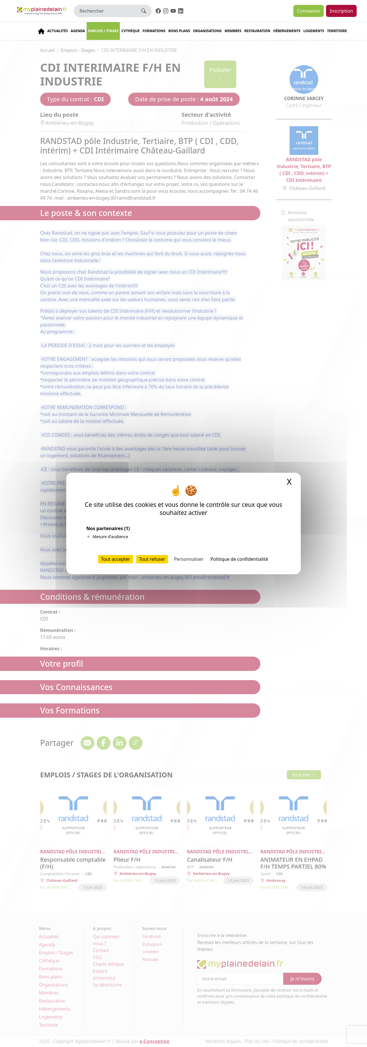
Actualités (57, 30)
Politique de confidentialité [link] (239, 559)
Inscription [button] (341, 11)
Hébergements (286, 30)
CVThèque (130, 30)
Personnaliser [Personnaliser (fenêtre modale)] (189, 559)
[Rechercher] (105, 11)
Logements (313, 30)
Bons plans (179, 30)
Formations (153, 30)
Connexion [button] (308, 11)
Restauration (257, 30)
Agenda (78, 30)
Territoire (337, 30)
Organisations (207, 30)
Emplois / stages (103, 30)
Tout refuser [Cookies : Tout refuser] (152, 559)
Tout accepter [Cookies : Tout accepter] (115, 559)
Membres (233, 30)
